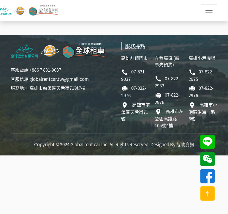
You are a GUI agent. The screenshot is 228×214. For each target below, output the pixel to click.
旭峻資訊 (185, 144)
